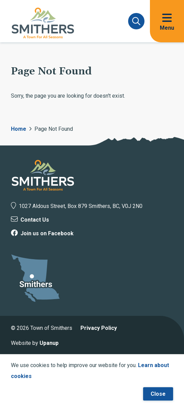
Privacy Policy (98, 328)
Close (158, 394)
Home (18, 129)
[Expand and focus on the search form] (136, 21)
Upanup (49, 343)
